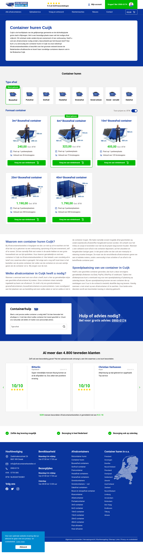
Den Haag (108, 505)
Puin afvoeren (77, 525)
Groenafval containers (80, 477)
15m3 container (78, 515)
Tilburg (107, 512)
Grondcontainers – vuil (80, 484)
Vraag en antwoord (56, 12)
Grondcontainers (78, 480)
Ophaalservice (35, 12)
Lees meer (20, 542)
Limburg (107, 494)
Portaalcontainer (78, 501)
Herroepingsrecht (89, 539)
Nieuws (95, 12)
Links (118, 539)
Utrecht (107, 481)
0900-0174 (119, 320)
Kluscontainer (77, 494)
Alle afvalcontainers (13, 12)
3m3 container (77, 505)
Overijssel (108, 474)
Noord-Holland (109, 467)
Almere (107, 515)
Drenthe (107, 463)
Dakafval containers (79, 487)
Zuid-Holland (109, 484)
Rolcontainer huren (79, 456)
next (139, 387)
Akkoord (23, 547)
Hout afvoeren (77, 529)
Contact (109, 12)
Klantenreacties (78, 12)
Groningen (108, 460)
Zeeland (107, 488)
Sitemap (112, 539)
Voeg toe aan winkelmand (26, 162)
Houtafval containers (80, 474)
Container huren (78, 460)
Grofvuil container (79, 467)
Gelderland (108, 477)
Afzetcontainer (77, 498)
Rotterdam (108, 501)
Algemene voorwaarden (73, 539)
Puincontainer (77, 470)
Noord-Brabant (109, 491)
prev (3, 387)
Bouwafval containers (80, 463)
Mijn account (95, 4)
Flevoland (108, 470)
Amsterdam (108, 498)
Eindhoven (108, 508)
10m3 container (78, 512)
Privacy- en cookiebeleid (129, 539)
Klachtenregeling (102, 539)
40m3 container (78, 522)
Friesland (107, 456)
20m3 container (78, 519)
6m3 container (77, 508)
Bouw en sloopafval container (83, 491)
